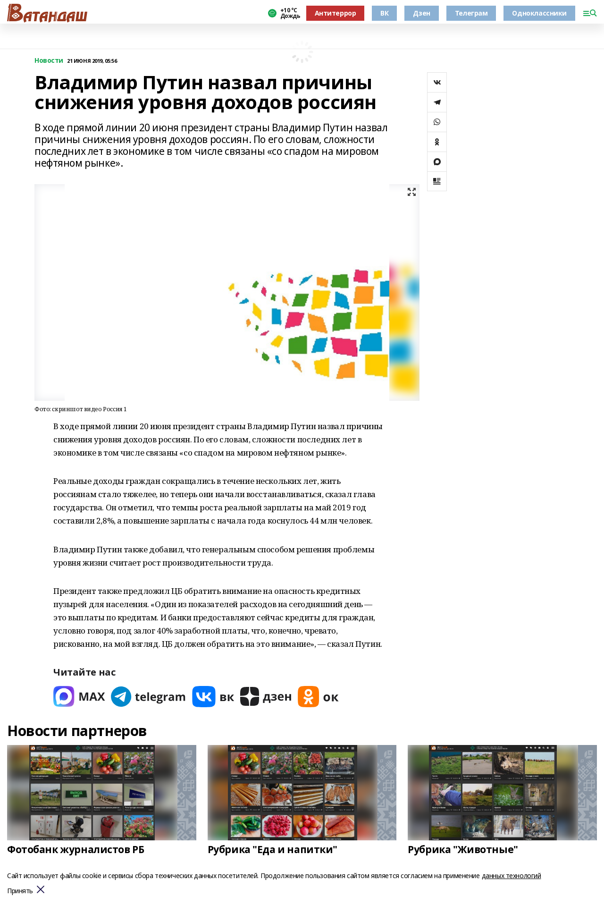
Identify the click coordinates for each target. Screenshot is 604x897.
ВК (384, 12)
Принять (20, 891)
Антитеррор (335, 12)
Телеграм (471, 12)
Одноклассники (539, 12)
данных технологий (511, 875)
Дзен (421, 12)
